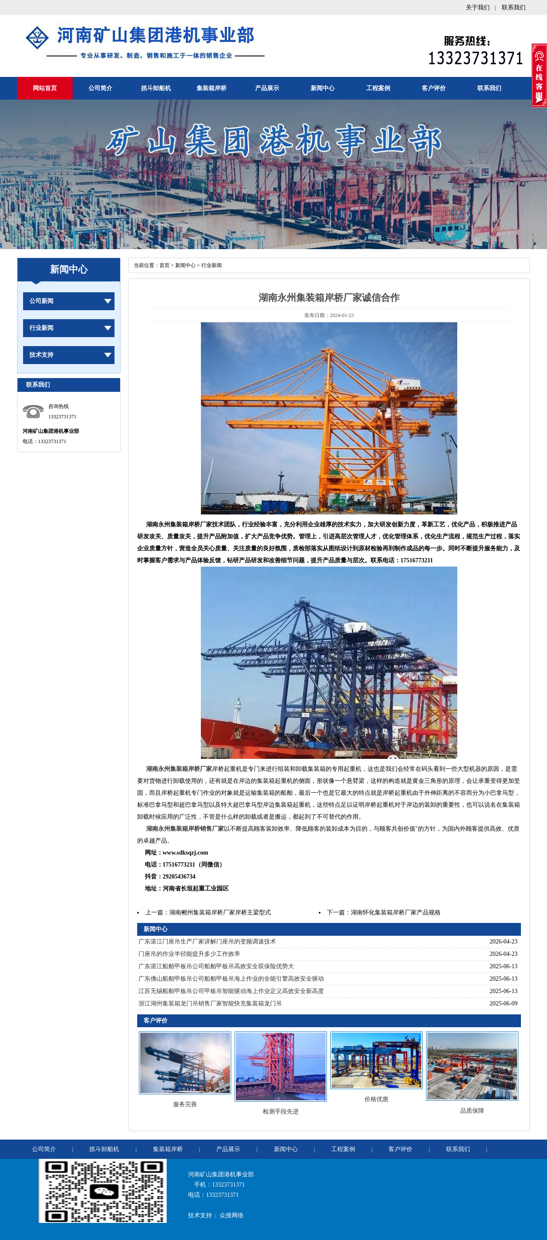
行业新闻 (41, 328)
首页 (164, 265)
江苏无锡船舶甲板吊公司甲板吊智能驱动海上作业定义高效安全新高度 (231, 991)
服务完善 (185, 1104)
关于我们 (478, 7)
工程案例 (378, 88)
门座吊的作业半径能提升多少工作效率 (189, 954)
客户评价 (434, 88)
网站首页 (45, 88)
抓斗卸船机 (156, 88)
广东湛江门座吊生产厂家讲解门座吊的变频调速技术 (207, 941)
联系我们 (514, 7)
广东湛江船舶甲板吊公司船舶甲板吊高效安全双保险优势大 (216, 966)
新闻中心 (323, 88)
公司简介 (100, 88)
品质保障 (472, 1111)
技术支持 (41, 355)
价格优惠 (376, 1099)
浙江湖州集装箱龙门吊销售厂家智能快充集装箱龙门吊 (210, 1003)
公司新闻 (41, 301)
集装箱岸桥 (211, 88)
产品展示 (267, 88)
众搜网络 (232, 1215)
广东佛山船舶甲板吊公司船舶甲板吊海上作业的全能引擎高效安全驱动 (231, 979)
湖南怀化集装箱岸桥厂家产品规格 (396, 912)
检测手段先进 (281, 1111)
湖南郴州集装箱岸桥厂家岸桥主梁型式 (220, 912)
